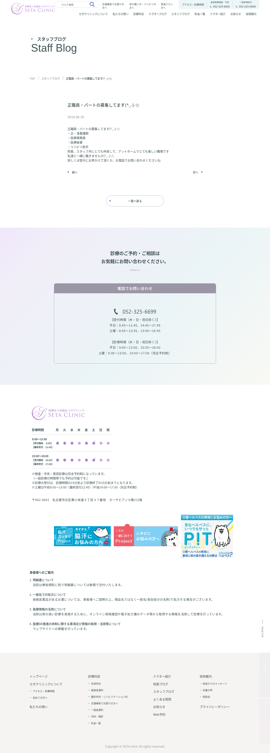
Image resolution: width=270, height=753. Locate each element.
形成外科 (96, 683)
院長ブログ (160, 684)
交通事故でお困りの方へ (113, 5)
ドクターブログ (158, 14)
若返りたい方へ (167, 5)
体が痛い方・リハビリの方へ (142, 5)
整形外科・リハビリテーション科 (109, 696)
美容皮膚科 (97, 690)
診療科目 (138, 14)
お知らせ (235, 14)
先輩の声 (207, 690)
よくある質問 (162, 699)
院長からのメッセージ (215, 683)
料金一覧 (200, 14)
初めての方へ (40, 697)
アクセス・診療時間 (44, 691)
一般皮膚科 (97, 710)
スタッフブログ (180, 14)
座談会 (206, 696)
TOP (32, 78)
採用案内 (251, 14)
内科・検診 (97, 716)
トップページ (39, 676)
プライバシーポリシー (215, 706)
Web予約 (159, 714)
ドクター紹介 (218, 14)
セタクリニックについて (93, 14)
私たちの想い (120, 14)
